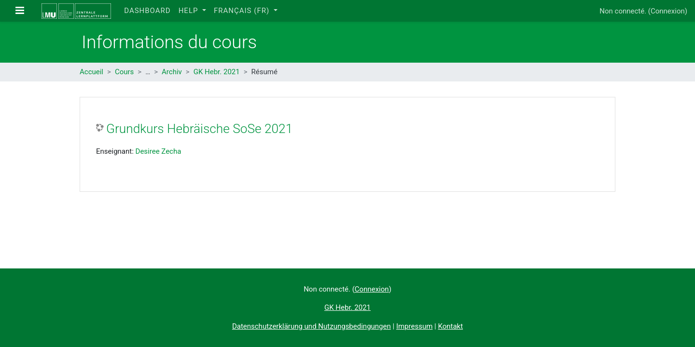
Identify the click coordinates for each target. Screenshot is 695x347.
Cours (124, 71)
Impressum (414, 326)
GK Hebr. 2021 (217, 71)
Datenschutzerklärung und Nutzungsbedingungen (311, 326)
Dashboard (147, 10)
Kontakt (450, 326)
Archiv (172, 71)
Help (190, 10)
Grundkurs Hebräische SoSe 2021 (199, 128)
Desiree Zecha (158, 151)
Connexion (668, 11)
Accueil (91, 71)
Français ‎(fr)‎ (243, 10)
